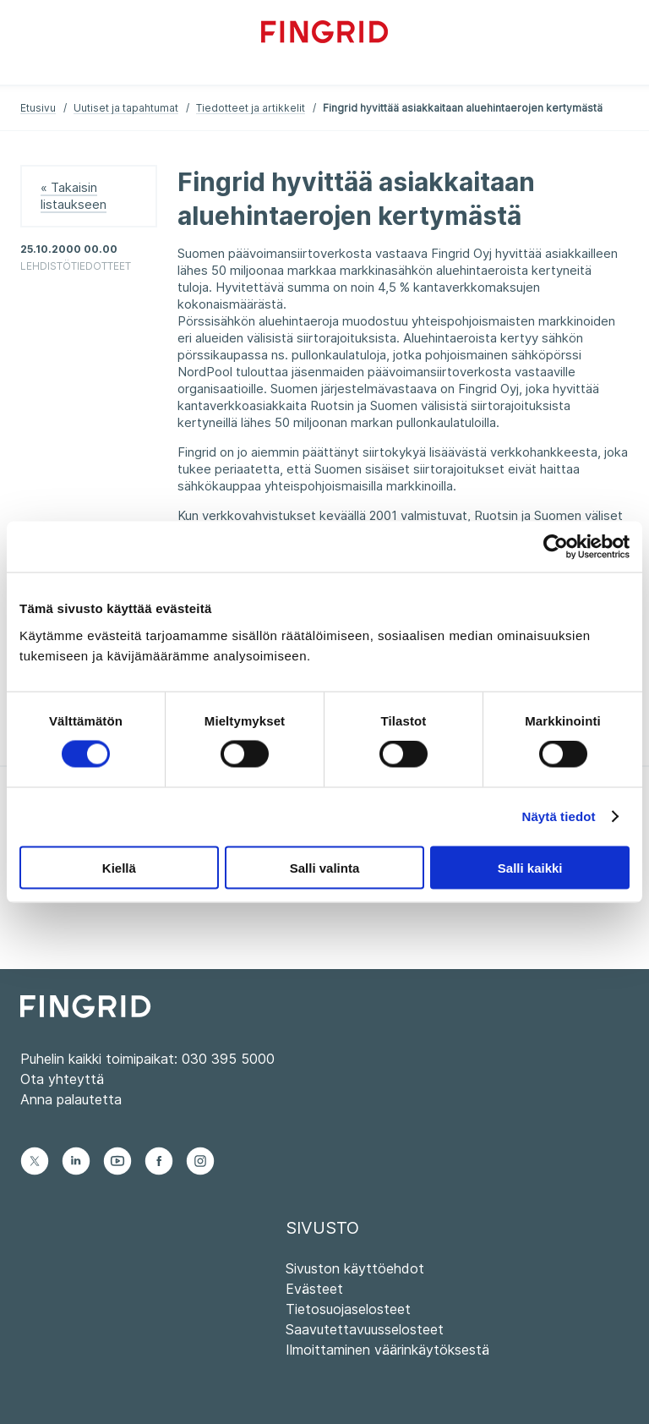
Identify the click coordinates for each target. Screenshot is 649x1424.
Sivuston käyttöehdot (355, 1268)
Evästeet (314, 1288)
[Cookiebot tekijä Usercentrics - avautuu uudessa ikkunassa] (556, 547)
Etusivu (38, 107)
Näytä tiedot (559, 816)
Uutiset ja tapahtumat (126, 107)
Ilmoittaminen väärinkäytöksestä (387, 1349)
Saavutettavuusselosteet (365, 1329)
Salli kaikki (530, 867)
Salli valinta (325, 867)
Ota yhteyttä (62, 1079)
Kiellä (119, 867)
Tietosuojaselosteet (348, 1309)
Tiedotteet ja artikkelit (250, 107)
